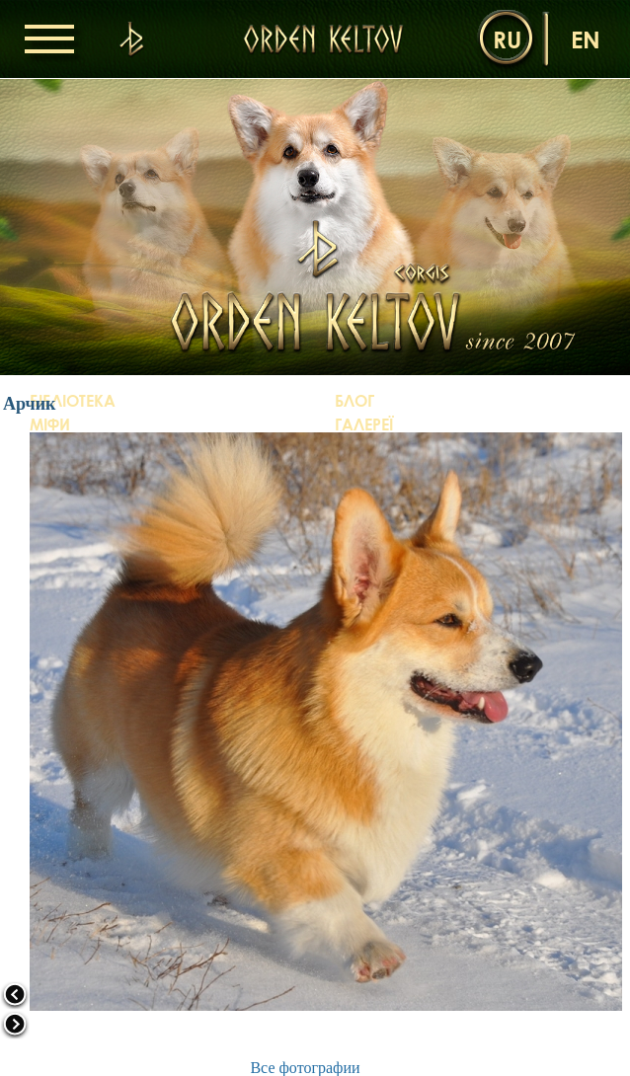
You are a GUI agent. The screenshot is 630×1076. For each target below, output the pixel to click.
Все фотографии (304, 1067)
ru (507, 39)
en (585, 39)
